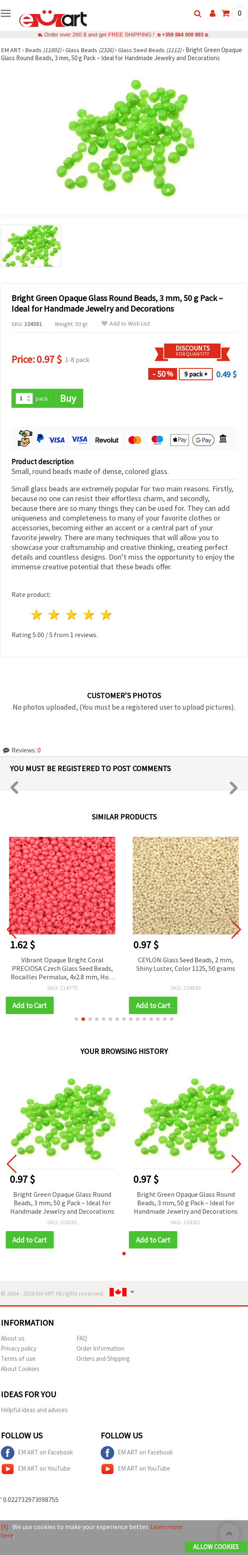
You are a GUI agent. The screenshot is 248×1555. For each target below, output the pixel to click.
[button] (76, 1019)
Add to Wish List (125, 323)
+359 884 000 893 (182, 34)
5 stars (106, 615)
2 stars (54, 615)
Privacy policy (19, 1349)
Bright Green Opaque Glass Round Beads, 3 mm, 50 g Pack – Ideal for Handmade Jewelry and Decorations (62, 1203)
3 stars (72, 615)
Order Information (100, 1349)
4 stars (89, 615)
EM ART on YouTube (35, 1470)
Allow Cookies (216, 1547)
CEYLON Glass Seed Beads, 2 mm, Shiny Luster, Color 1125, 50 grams (185, 964)
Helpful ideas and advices (34, 1411)
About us (13, 1339)
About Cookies (20, 1370)
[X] (5, 1527)
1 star (37, 615)
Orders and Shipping (103, 1359)
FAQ (81, 1339)
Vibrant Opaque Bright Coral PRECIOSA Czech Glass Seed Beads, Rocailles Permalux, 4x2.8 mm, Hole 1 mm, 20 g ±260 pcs (62, 969)
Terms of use (18, 1359)
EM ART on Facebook (37, 1453)
